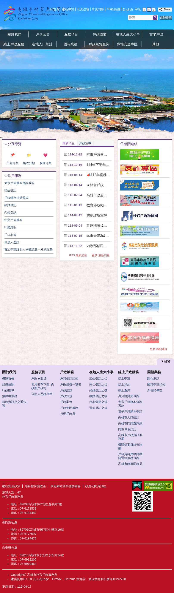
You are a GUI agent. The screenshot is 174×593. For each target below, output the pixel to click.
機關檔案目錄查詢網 (130, 446)
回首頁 (54, 9)
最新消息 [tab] (69, 143)
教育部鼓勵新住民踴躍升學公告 (98, 205)
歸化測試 (153, 378)
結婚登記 (10, 205)
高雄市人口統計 (128, 417)
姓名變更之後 (98, 402)
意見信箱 (83, 9)
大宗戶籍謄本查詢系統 (19, 183)
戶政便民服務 (69, 408)
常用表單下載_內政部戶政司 (42, 386)
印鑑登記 (10, 212)
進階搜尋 (166, 17)
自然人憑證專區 (41, 394)
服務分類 (45, 163)
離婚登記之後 (98, 396)
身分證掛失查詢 (128, 396)
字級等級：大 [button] (154, 9)
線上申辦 (124, 378)
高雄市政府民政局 (130, 463)
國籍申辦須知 (156, 384)
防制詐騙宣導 (96, 215)
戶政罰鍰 (66, 390)
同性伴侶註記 (127, 429)
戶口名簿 (10, 235)
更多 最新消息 (101, 255)
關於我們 (14, 34)
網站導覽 (68, 9)
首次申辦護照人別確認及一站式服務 (28, 249)
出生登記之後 (98, 378)
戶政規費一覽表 (70, 384)
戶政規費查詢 (99, 44)
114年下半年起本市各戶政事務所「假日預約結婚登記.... (98, 165)
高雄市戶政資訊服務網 (130, 436)
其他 (155, 44)
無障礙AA (158, 486)
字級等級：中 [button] (149, 10)
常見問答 (98, 9)
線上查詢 (124, 390)
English (128, 9)
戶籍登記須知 (69, 378)
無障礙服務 (9, 396)
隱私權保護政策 (35, 486)
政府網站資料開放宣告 (65, 486)
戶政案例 (66, 402)
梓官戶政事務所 (36, 13)
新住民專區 (154, 390)
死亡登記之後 (98, 384)
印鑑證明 (10, 227)
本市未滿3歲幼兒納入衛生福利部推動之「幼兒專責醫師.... (98, 236)
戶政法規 (66, 396)
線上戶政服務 (13, 44)
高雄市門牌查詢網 (130, 423)
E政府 (137, 485)
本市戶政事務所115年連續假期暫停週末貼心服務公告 (98, 154)
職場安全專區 (127, 44)
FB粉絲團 (113, 9)
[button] (155, 17)
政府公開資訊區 (95, 486)
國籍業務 (70, 44)
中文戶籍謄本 (13, 220)
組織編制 (8, 384)
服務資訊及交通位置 (14, 403)
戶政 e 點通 (39, 378)
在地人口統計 (42, 44)
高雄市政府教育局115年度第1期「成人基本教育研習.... (98, 195)
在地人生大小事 (128, 34)
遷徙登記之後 (98, 408)
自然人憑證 (11, 242)
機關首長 (8, 378)
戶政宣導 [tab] (85, 143)
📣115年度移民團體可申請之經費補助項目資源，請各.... (98, 175)
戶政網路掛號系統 (16, 198)
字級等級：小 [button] (144, 9)
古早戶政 (156, 34)
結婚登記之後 (98, 390)
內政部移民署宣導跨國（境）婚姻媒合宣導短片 (98, 246)
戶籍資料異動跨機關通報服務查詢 (130, 455)
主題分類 (12, 163)
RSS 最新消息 (78, 255)
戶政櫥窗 (100, 34)
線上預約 (124, 384)
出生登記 (10, 190)
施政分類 (29, 163)
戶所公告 (43, 34)
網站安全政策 (11, 486)
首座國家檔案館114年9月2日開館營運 (98, 225)
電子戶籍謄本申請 (130, 411)
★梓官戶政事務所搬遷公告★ (98, 185)
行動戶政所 (67, 413)
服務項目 (71, 34)
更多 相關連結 (159, 349)
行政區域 (8, 390)
